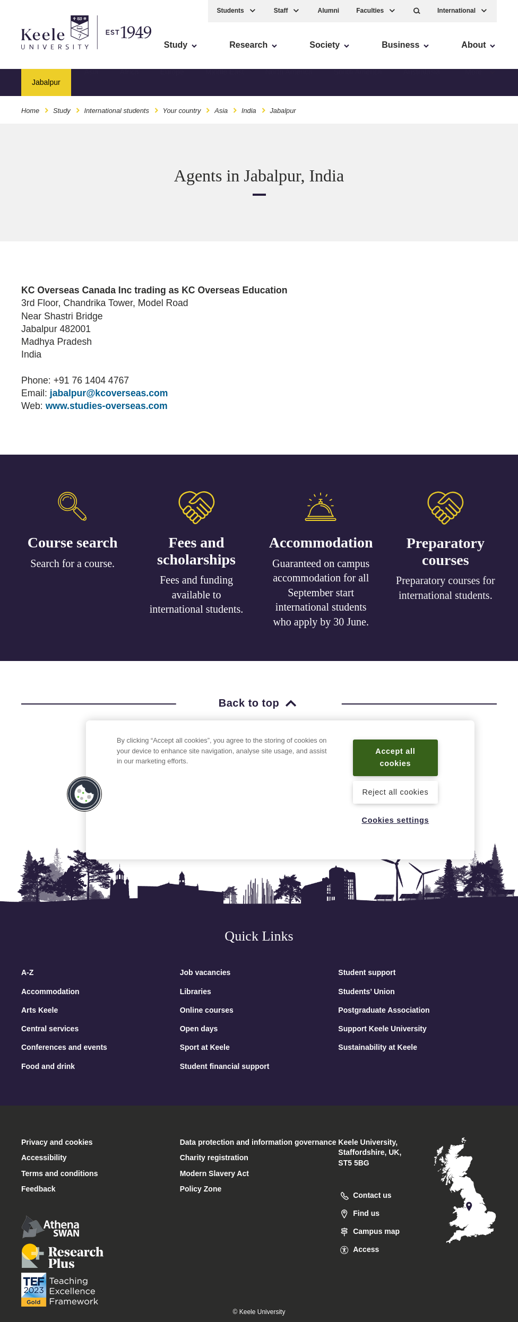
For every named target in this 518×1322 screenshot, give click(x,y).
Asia (91, 82)
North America (289, 82)
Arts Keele (39, 1010)
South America (358, 82)
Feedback (38, 1189)
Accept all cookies (395, 757)
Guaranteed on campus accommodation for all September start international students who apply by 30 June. (320, 596)
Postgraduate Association (383, 1010)
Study (62, 111)
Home (30, 111)
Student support (366, 972)
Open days (199, 1028)
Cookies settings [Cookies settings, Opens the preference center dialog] (395, 820)
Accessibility (39, 53)
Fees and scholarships (196, 552)
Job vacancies (205, 972)
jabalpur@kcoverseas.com (109, 393)
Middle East (224, 82)
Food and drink (48, 1066)
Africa (129, 82)
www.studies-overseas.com (107, 406)
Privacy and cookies (57, 1142)
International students (116, 111)
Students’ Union (366, 991)
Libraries (195, 991)
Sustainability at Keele (377, 1047)
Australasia (421, 82)
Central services (50, 1028)
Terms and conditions (59, 1173)
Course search (73, 543)
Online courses (207, 1010)
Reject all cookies (395, 792)
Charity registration (214, 1157)
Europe (172, 82)
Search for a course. (72, 563)
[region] (280, 789)
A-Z (27, 972)
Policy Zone (201, 1189)
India (248, 111)
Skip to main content (56, 53)
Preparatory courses (446, 558)
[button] (417, 11)
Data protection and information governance (258, 1142)
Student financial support (225, 1066)
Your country (182, 111)
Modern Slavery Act (214, 1173)
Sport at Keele (205, 1047)
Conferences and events (64, 1047)
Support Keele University (382, 1028)
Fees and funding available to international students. (197, 596)
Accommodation (321, 546)
